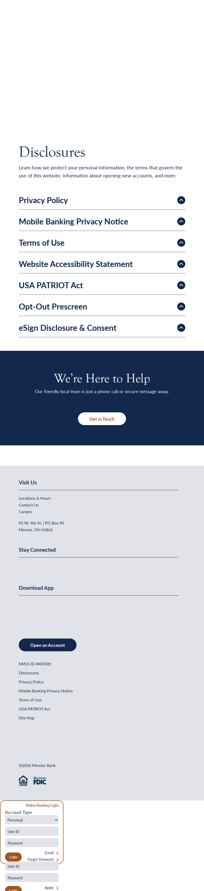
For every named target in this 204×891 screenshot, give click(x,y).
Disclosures (29, 673)
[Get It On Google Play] (59, 612)
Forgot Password (41, 859)
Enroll (49, 853)
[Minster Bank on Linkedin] (36, 566)
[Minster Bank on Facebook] (24, 566)
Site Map (26, 718)
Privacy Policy (31, 682)
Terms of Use (30, 700)
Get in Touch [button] (102, 419)
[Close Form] (6, 806)
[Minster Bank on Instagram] (60, 566)
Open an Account (47, 645)
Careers (25, 511)
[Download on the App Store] (32, 612)
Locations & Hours (35, 498)
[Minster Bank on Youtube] (48, 566)
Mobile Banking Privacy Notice (46, 691)
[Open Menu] (175, 16)
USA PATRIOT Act (34, 709)
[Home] (29, 16)
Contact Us (29, 505)
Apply (49, 887)
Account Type (18, 812)
